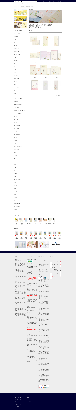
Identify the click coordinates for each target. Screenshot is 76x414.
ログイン (54, 1)
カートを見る (29, 401)
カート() (59, 1)
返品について (17, 401)
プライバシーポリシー (18, 404)
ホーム (15, 3)
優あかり (32, 9)
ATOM (18, 406)
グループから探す (27, 3)
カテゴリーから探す (20, 3)
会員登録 (49, 1)
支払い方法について (18, 397)
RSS (15, 406)
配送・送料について (18, 399)
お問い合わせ (54, 3)
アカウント (44, 1)
